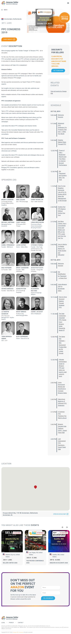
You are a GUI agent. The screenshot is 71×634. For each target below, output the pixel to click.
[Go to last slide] (62, 527)
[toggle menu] (68, 3)
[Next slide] (66, 527)
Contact (20, 622)
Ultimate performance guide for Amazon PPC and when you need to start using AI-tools (63, 368)
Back (4, 10)
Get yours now (58, 70)
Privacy (11, 622)
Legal (3, 622)
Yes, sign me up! (48, 598)
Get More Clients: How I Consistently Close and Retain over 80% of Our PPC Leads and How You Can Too (62, 230)
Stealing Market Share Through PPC (62, 142)
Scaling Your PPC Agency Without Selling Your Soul (62, 211)
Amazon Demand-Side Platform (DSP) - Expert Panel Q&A (62, 428)
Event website (9, 39)
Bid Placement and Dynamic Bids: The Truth (63, 176)
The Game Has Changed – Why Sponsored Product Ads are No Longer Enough (62, 345)
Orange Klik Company (18, 632)
